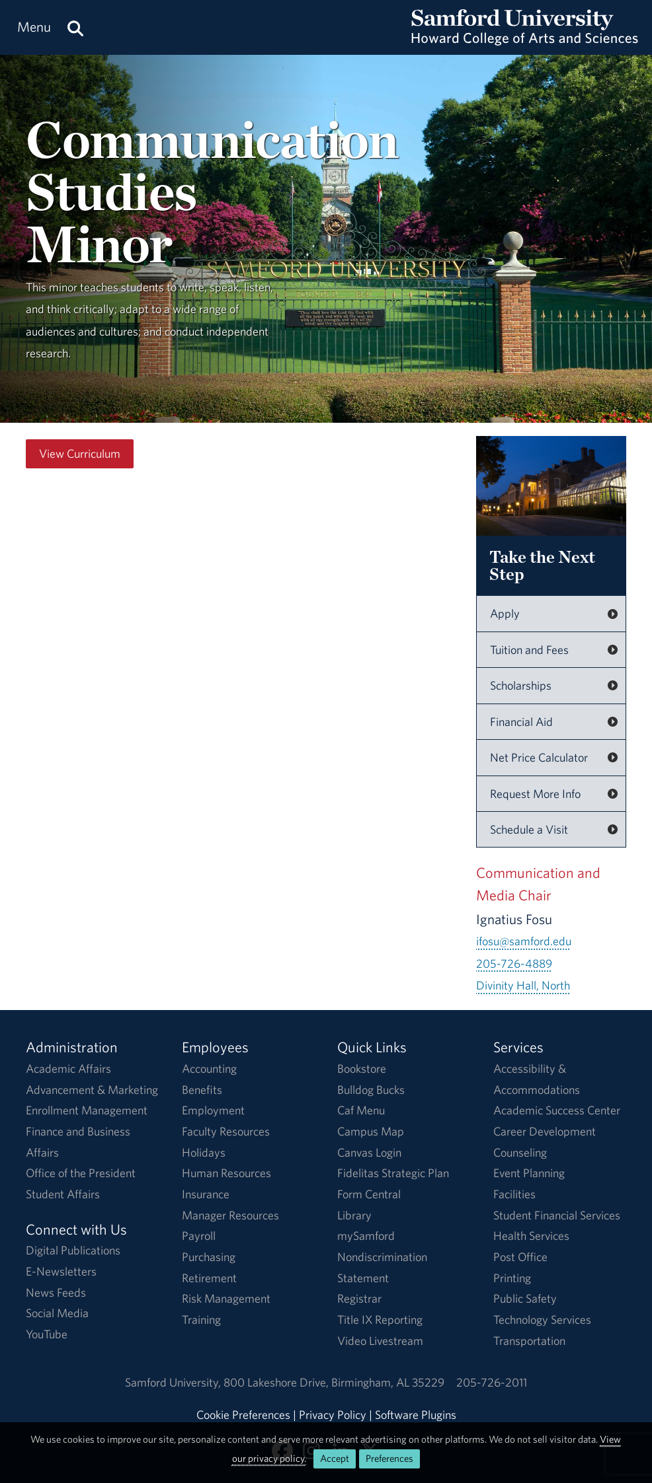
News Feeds (56, 1292)
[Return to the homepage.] (525, 40)
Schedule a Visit (529, 829)
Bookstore (361, 1068)
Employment (213, 1110)
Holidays (203, 1152)
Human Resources (226, 1172)
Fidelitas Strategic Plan (393, 1172)
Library (354, 1215)
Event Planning (529, 1172)
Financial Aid (521, 721)
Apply (505, 613)
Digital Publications (73, 1250)
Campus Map (370, 1131)
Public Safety (525, 1298)
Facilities (514, 1194)
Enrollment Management (86, 1110)
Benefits (202, 1089)
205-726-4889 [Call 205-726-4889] (514, 963)
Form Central (369, 1194)
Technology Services (542, 1319)
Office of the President (81, 1172)
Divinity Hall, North (523, 985)
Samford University (174, 1382)
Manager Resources (230, 1215)
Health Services (531, 1235)
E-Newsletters (61, 1271)
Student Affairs (63, 1194)
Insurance (205, 1194)
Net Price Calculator (539, 757)
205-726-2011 (491, 1382)
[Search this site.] (75, 27)
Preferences (389, 1458)
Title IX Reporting (380, 1319)
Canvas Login (369, 1152)
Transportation (529, 1340)
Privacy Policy (332, 1414)
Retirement (209, 1277)
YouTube (46, 1334)
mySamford (366, 1235)
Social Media (57, 1312)
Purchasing (208, 1256)
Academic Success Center (556, 1110)
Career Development (544, 1131)
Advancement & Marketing (92, 1089)
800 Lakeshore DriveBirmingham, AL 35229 (334, 1382)
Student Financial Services (556, 1215)
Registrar (359, 1298)
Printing (512, 1277)
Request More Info (535, 793)
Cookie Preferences (243, 1414)
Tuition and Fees (529, 649)
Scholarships (520, 685)
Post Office (520, 1256)
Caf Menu (361, 1110)
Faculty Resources (226, 1131)
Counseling (520, 1152)
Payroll (199, 1235)
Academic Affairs (68, 1068)
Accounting (209, 1068)
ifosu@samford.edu (523, 941)
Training (201, 1319)
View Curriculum (79, 453)
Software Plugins (415, 1414)
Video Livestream (380, 1340)
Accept (334, 1458)
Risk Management (226, 1298)
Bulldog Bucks (371, 1089)
